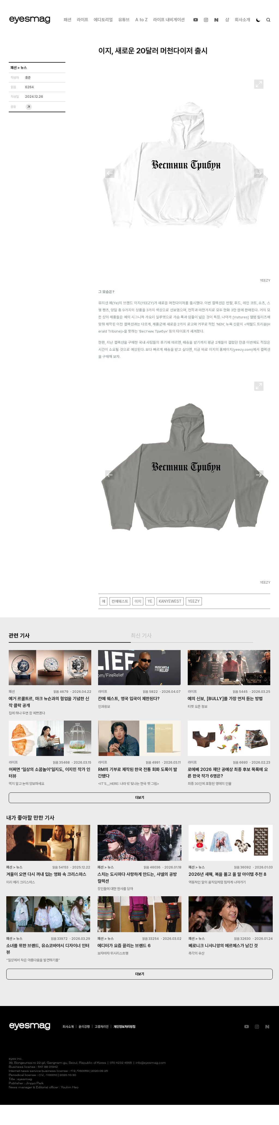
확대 (259, 84)
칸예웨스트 (120, 601)
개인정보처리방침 (124, 1047)
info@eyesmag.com (151, 1083)
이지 (138, 601)
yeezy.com (243, 349)
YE (150, 601)
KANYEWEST (170, 601)
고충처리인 (101, 1047)
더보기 (139, 813)
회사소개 (242, 19)
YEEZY (194, 601)
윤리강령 (84, 1047)
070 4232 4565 (121, 1083)
